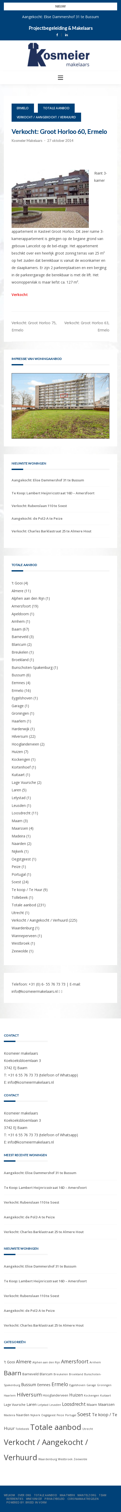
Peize (16, 866)
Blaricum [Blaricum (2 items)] (46, 1374)
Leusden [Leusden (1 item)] (55, 1405)
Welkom (9, 1495)
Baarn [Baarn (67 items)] (12, 1373)
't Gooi (17, 583)
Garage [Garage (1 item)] (91, 1385)
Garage (18, 705)
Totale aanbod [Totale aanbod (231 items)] (55, 1427)
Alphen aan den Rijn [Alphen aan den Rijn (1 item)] (46, 1362)
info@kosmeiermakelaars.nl (35, 991)
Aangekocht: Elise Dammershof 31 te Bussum (60, 16)
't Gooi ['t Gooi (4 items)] (9, 1361)
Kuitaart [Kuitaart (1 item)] (105, 1395)
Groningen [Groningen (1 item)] (104, 1385)
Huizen (17, 751)
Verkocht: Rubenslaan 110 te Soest (39, 505)
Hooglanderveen (25, 744)
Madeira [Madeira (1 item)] (9, 1415)
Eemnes (18, 682)
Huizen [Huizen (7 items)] (76, 1395)
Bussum (18, 674)
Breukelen (20, 652)
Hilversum (20, 736)
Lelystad (18, 797)
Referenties (14, 1499)
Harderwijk (20, 728)
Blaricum (19, 644)
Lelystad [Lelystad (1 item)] (43, 1405)
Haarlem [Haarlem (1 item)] (10, 1395)
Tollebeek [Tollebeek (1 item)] (22, 1429)
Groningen (20, 713)
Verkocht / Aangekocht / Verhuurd (46, 117)
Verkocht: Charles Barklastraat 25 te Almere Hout (51, 531)
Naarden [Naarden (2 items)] (22, 1415)
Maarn (17, 820)
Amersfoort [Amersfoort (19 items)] (75, 1361)
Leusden (19, 805)
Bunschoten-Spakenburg (32, 667)
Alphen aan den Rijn (28, 598)
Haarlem (19, 721)
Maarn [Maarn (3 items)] (92, 1404)
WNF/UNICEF (34, 1499)
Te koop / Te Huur (27, 889)
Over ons (24, 1495)
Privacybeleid (55, 1499)
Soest (16, 881)
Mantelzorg (87, 1495)
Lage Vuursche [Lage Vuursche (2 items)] (14, 1404)
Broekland (20, 659)
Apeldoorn (20, 613)
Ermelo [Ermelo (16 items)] (59, 1384)
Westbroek (21, 943)
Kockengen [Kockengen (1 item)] (91, 1395)
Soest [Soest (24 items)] (84, 1414)
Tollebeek (20, 897)
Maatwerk (67, 1495)
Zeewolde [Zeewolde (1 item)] (80, 1459)
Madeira (18, 836)
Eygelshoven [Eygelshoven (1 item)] (77, 1385)
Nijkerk (17, 851)
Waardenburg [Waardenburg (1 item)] (47, 1459)
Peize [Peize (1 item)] (60, 1415)
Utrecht (18, 912)
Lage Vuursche (24, 782)
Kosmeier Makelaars (27, 141)
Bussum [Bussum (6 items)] (28, 1384)
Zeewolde (20, 951)
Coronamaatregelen (83, 1499)
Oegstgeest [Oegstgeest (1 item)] (48, 1415)
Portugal (19, 874)
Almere (17, 590)
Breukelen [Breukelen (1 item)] (61, 1374)
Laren (16, 789)
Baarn (17, 629)
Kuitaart (18, 774)
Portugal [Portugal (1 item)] (70, 1415)
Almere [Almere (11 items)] (23, 1361)
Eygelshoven (22, 698)
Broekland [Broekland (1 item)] (76, 1374)
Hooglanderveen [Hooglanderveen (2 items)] (55, 1395)
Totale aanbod (56, 108)
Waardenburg (23, 927)
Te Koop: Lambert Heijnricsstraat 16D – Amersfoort (53, 493)
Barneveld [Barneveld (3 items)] (30, 1374)
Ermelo (23, 108)
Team (102, 1495)
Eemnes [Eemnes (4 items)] (43, 1384)
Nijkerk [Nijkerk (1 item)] (35, 1415)
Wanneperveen (24, 935)
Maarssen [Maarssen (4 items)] (106, 1404)
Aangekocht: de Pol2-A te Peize (37, 518)
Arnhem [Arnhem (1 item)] (95, 1362)
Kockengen (21, 759)
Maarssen (20, 828)
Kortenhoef (21, 767)
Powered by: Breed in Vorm (26, 1502)
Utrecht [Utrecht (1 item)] (87, 1429)
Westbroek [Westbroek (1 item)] (65, 1459)
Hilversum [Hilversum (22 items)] (29, 1394)
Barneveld (20, 636)
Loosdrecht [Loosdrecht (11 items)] (74, 1404)
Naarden (19, 843)
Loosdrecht (21, 813)
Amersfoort (21, 606)
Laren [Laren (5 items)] (32, 1404)
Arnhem (18, 621)
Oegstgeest (21, 859)
